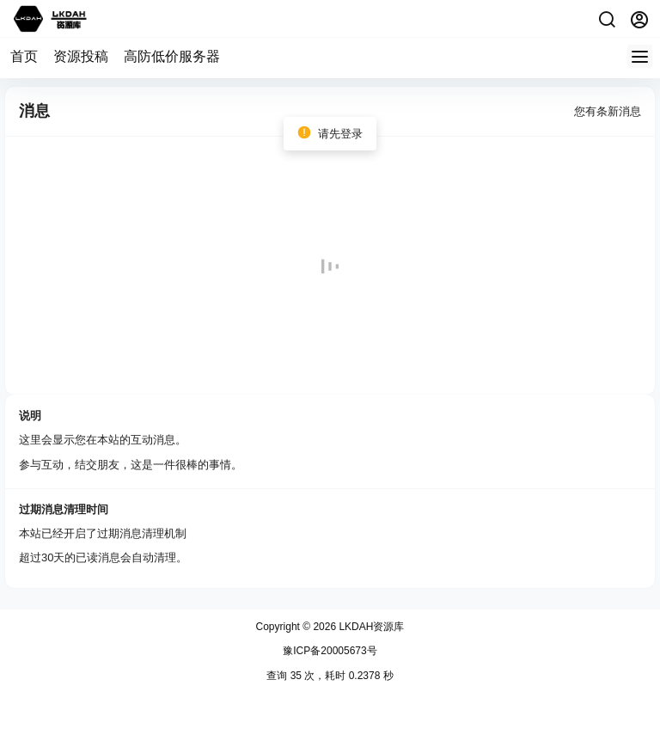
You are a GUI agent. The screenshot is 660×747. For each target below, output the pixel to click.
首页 (24, 56)
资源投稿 (80, 56)
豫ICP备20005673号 (329, 651)
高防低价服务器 (172, 56)
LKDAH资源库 (370, 627)
